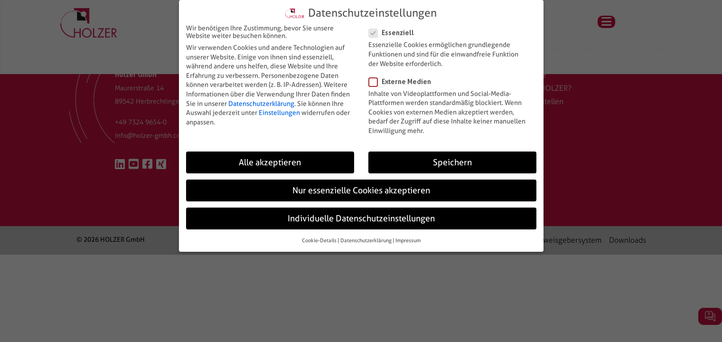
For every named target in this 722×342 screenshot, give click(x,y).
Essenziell (394, 32)
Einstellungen (279, 112)
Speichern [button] (452, 162)
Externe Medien (402, 81)
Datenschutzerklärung (261, 103)
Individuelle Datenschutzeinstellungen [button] (361, 218)
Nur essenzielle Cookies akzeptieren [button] (361, 190)
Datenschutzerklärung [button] (366, 240)
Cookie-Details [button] (319, 240)
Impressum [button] (408, 240)
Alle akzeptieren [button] (270, 162)
